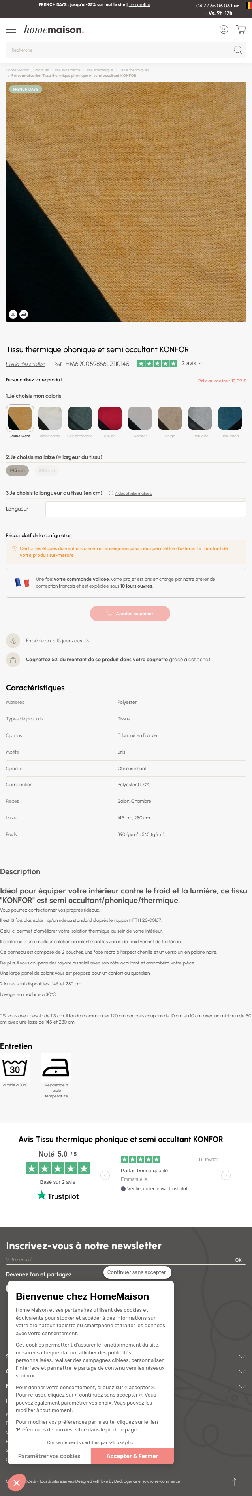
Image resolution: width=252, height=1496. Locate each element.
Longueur (17, 509)
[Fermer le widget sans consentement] (137, 1272)
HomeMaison (17, 70)
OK (238, 1260)
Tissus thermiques (134, 70)
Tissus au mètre (67, 70)
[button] (16, 1482)
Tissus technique (99, 70)
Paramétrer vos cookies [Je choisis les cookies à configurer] (49, 1456)
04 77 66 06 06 (213, 6)
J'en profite (139, 4)
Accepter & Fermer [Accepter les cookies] (132, 1456)
